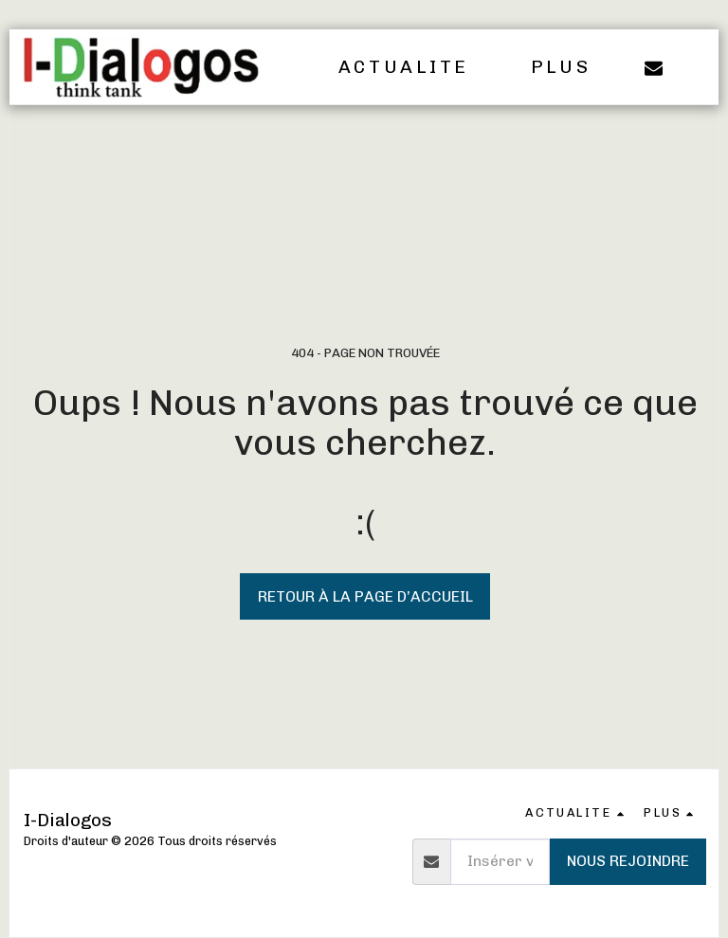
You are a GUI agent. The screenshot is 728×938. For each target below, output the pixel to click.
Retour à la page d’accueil (365, 596)
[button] (416, 67)
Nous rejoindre (628, 861)
